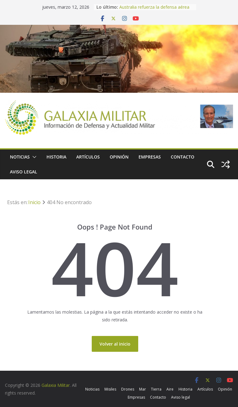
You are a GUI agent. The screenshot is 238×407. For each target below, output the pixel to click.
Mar (142, 389)
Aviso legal (23, 172)
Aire (170, 389)
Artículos (88, 157)
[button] (33, 157)
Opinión (119, 157)
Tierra (156, 389)
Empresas (150, 157)
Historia (56, 157)
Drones (127, 389)
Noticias (20, 157)
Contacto (182, 157)
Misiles (110, 389)
